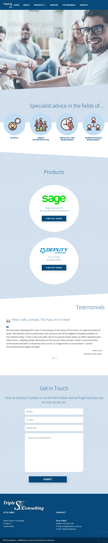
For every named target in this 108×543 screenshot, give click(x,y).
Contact (84, 5)
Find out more (54, 218)
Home (16, 5)
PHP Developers (9, 540)
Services (54, 5)
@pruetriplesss (69, 529)
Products (40, 5)
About (26, 5)
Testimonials (69, 5)
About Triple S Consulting (13, 520)
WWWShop (22, 540)
